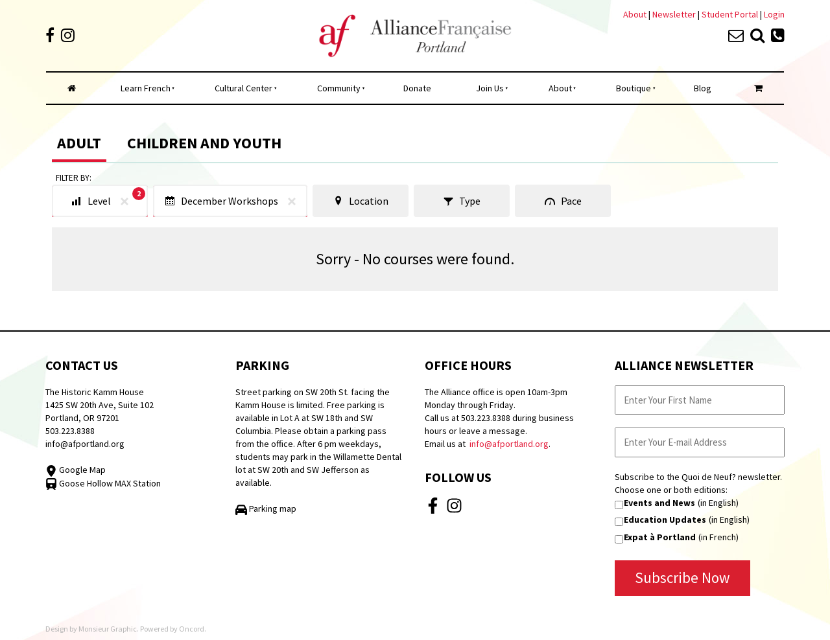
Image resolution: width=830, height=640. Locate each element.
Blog (702, 88)
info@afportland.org (84, 444)
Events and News (659, 503)
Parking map (265, 508)
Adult (79, 143)
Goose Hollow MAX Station (103, 483)
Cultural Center (243, 88)
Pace (563, 200)
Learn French (146, 88)
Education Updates (665, 519)
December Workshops (233, 201)
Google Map (75, 469)
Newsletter (675, 14)
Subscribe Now (682, 577)
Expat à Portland (660, 537)
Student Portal (730, 14)
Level (108, 199)
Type (461, 200)
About (634, 14)
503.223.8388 (70, 431)
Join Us (490, 88)
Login (774, 14)
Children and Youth (204, 143)
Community (339, 88)
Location (360, 200)
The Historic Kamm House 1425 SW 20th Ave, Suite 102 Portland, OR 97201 (99, 405)
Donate (417, 88)
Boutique (633, 88)
